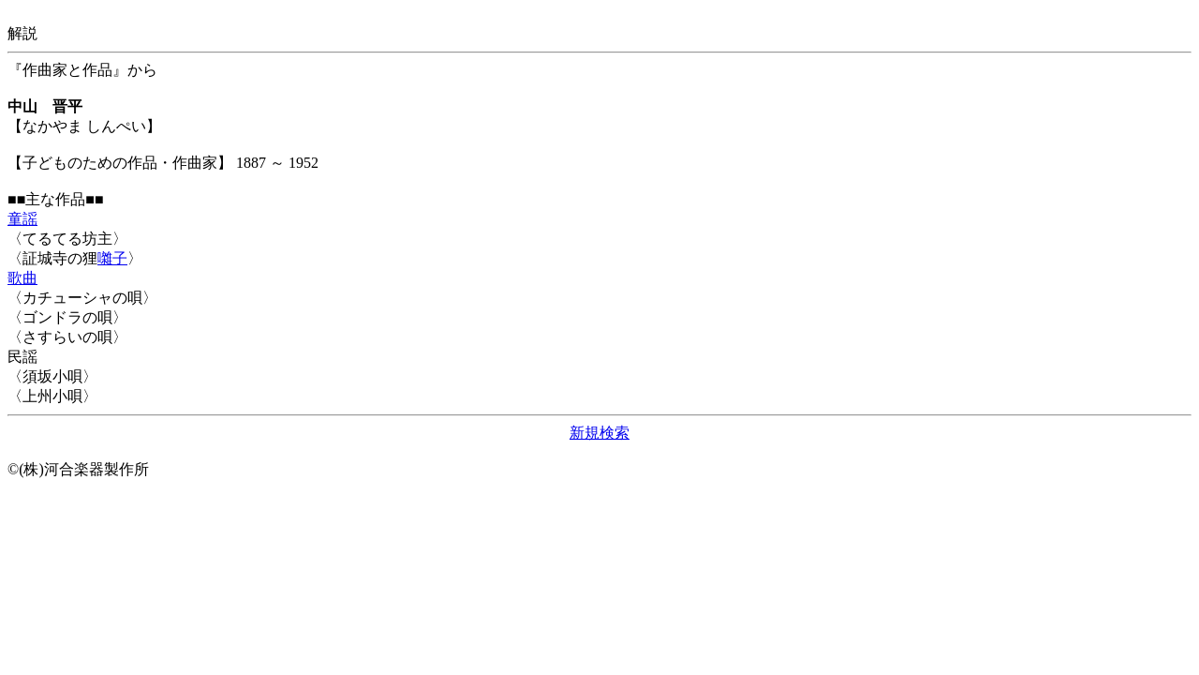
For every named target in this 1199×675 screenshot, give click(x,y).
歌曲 (22, 278)
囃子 (112, 258)
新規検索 (599, 433)
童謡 (22, 219)
